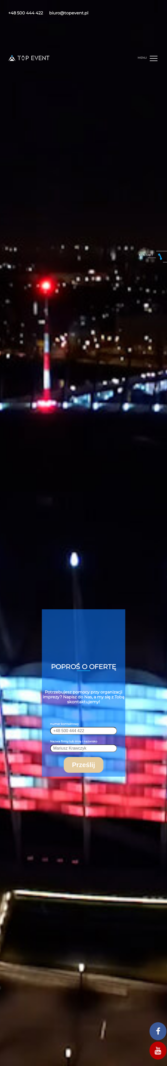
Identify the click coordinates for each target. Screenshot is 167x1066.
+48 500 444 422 (25, 13)
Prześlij (83, 764)
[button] (154, 58)
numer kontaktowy (64, 724)
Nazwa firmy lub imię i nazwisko (73, 741)
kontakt (146, 255)
